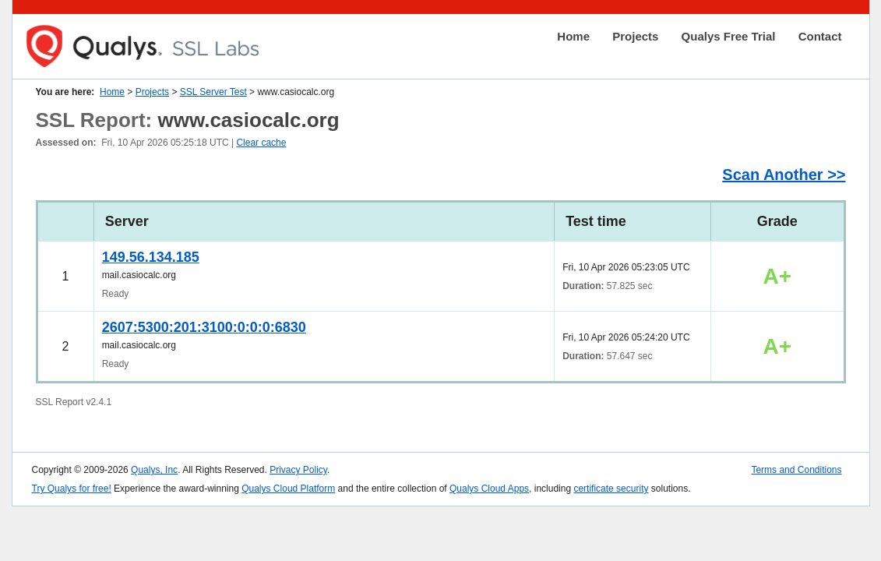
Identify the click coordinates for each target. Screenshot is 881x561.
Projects (635, 36)
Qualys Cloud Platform (288, 488)
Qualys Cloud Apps (489, 488)
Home (573, 36)
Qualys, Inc (154, 469)
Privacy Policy (298, 469)
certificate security (610, 488)
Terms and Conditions (796, 469)
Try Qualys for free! (71, 488)
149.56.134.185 (150, 257)
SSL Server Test (213, 91)
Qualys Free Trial (729, 36)
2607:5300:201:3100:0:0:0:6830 (204, 327)
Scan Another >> (783, 174)
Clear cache (261, 142)
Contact (820, 36)
